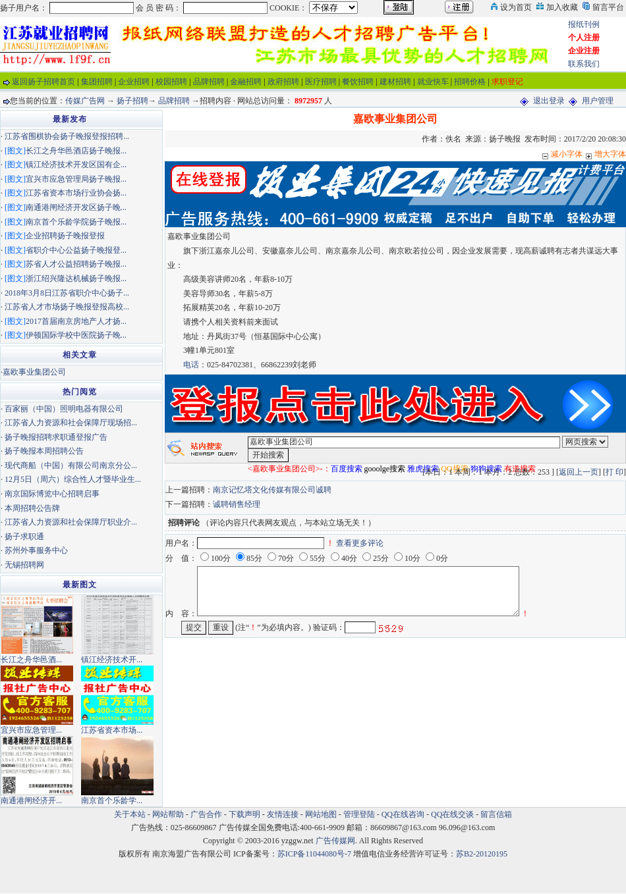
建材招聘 (395, 81)
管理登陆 (359, 814)
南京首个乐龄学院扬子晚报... (76, 221)
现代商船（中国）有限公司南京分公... (71, 465)
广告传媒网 (335, 840)
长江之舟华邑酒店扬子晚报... (76, 150)
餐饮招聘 (358, 81)
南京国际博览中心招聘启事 (52, 493)
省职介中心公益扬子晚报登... (76, 250)
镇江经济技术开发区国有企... (76, 164)
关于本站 (130, 814)
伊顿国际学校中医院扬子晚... (76, 335)
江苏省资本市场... (111, 730)
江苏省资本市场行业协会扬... (76, 192)
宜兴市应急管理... (31, 730)
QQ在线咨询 (404, 814)
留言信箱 (496, 814)
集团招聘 (97, 81)
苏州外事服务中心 (36, 550)
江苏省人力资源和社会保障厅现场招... (71, 422)
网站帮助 (168, 814)
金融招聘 (246, 81)
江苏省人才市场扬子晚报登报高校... (67, 306)
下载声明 (244, 814)
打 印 (614, 472)
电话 (191, 364)
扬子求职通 (24, 536)
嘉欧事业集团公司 (34, 372)
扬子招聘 (132, 100)
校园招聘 (171, 81)
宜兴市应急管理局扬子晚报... (76, 179)
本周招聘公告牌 (32, 508)
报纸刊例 (584, 24)
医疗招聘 (321, 81)
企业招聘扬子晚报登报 (65, 235)
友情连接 (283, 814)
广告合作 (206, 814)
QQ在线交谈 (452, 814)
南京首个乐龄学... (111, 800)
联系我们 (584, 63)
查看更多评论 (360, 543)
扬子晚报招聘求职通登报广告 (56, 437)
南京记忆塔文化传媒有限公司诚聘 (272, 489)
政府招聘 (283, 81)
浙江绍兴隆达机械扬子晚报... (76, 278)
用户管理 (597, 100)
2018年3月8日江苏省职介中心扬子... (67, 293)
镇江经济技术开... (111, 659)
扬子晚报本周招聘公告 (44, 451)
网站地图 (321, 814)
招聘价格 (470, 81)
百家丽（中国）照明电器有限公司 (64, 408)
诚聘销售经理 (236, 504)
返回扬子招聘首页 (43, 81)
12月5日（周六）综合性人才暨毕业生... (73, 479)
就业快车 (433, 81)
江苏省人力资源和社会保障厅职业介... (71, 522)
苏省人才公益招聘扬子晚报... (76, 264)
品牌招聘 (209, 81)
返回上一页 (578, 472)
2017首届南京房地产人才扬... (76, 321)
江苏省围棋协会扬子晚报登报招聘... (67, 136)
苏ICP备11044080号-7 (314, 853)
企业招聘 (134, 81)
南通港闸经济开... (31, 800)
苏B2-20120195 (481, 853)
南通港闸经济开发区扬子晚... (76, 207)
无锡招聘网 (24, 564)
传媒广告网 (85, 100)
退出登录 (549, 100)
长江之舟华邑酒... (31, 659)
